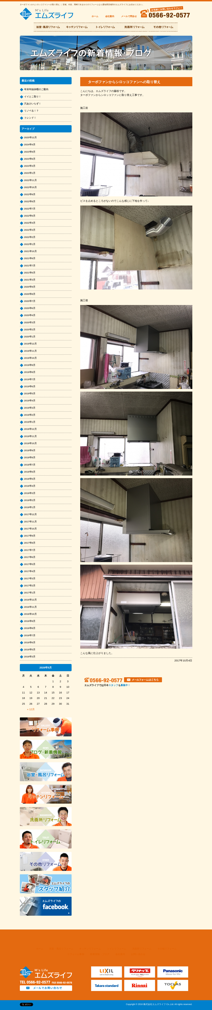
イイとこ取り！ (32, 96)
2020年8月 (30, 294)
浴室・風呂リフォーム (61, 948)
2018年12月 (30, 429)
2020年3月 (30, 322)
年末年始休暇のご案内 (36, 89)
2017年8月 (30, 543)
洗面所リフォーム (141, 948)
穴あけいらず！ (32, 103)
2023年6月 (30, 159)
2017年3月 (30, 578)
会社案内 (109, 16)
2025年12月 (30, 137)
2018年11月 (30, 436)
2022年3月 (30, 230)
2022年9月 (30, 194)
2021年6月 (30, 272)
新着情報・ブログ (99, 954)
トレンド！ (30, 118)
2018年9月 (30, 450)
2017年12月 (30, 514)
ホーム (95, 16)
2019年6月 (30, 386)
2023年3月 (30, 166)
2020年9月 (30, 287)
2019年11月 (30, 351)
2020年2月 (30, 329)
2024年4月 (30, 144)
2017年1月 (30, 592)
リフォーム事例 (75, 954)
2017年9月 (30, 535)
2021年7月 (30, 265)
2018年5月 (30, 479)
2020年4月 (30, 315)
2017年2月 (30, 585)
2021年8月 (30, 258)
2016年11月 (30, 607)
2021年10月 (30, 251)
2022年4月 (30, 223)
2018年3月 (30, 493)
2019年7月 (30, 379)
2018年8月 (30, 457)
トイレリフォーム (116, 948)
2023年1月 (30, 173)
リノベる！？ (31, 110)
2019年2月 (30, 415)
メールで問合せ (129, 16)
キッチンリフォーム (90, 948)
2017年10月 (30, 528)
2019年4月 (30, 400)
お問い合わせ (138, 954)
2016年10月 (30, 614)
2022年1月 (30, 244)
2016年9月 (30, 621)
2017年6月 (30, 557)
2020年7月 (30, 301)
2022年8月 (30, 201)
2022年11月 (30, 180)
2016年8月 (30, 628)
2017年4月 (30, 571)
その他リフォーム (167, 948)
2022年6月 (30, 215)
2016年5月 (30, 649)
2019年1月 (30, 422)
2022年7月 (30, 208)
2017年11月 (30, 521)
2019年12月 (30, 343)
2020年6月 (30, 308)
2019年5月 (30, 393)
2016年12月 (30, 599)
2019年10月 (30, 358)
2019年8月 (30, 372)
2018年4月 (30, 486)
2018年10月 (30, 443)
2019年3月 (30, 408)
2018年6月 (30, 472)
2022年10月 (30, 187)
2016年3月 (30, 656)
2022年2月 (30, 237)
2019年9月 (30, 365)
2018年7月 (30, 464)
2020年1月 (30, 336)
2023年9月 (30, 152)
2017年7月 (30, 550)
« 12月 (31, 709)
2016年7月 (30, 635)
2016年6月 (30, 642)
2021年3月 (30, 279)
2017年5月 (30, 564)
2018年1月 (30, 507)
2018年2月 (30, 500)
